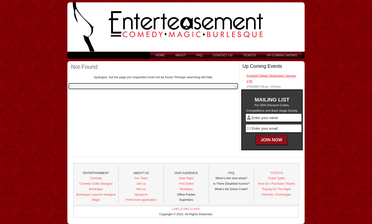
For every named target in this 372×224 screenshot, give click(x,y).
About (180, 55)
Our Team (141, 178)
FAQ (199, 55)
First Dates (186, 183)
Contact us (222, 55)
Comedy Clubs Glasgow (95, 183)
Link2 (186, 208)
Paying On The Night (276, 189)
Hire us (141, 189)
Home (160, 55)
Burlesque (96, 189)
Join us (141, 183)
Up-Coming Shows (281, 55)
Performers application (141, 199)
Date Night (186, 178)
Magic (96, 199)
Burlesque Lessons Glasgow (96, 194)
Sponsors (141, 194)
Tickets (249, 55)
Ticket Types (276, 178)
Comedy (96, 178)
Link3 (196, 208)
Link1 (176, 208)
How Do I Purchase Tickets (276, 183)
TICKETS (276, 173)
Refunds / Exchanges (276, 194)
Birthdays (186, 189)
